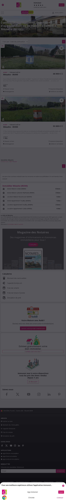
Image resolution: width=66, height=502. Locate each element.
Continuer (60, 498)
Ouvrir (61, 492)
